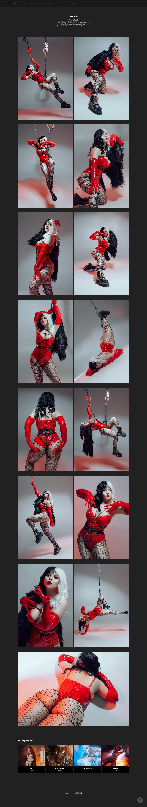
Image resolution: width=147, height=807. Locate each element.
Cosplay (57, 3)
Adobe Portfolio (78, 793)
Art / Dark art (48, 3)
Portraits (38, 3)
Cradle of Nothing (10, 3)
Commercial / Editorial (26, 3)
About (74, 3)
